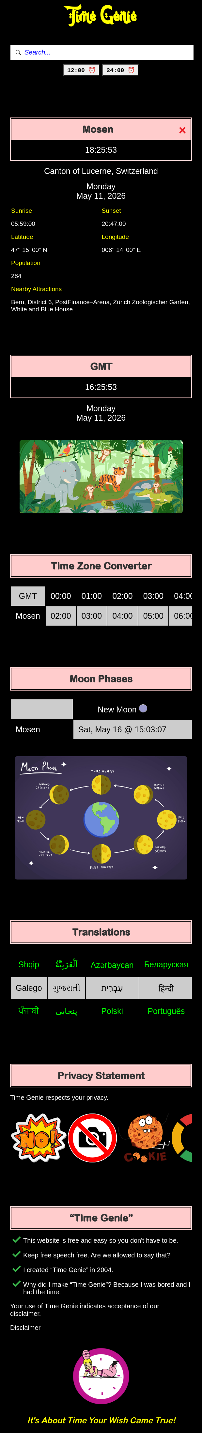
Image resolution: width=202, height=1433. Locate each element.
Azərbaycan (112, 965)
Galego (29, 987)
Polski (112, 1011)
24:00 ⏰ (120, 70)
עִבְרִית (112, 987)
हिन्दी (166, 988)
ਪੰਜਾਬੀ (29, 1010)
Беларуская (166, 964)
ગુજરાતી (66, 987)
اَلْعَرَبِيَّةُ (66, 964)
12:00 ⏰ (81, 70)
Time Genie (101, 16)
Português (166, 1011)
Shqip (28, 964)
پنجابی (66, 1011)
